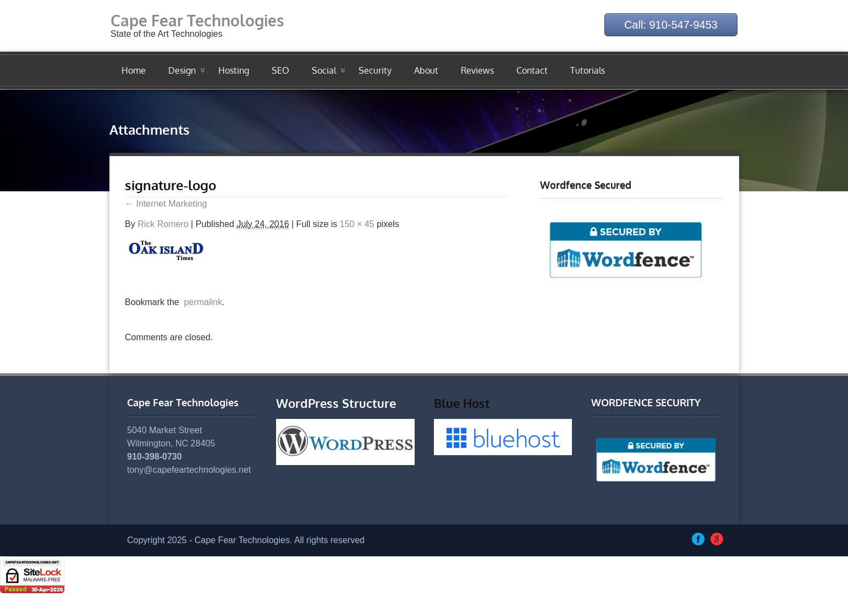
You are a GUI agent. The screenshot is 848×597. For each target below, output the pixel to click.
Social (324, 70)
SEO (280, 70)
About (426, 70)
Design (182, 70)
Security (375, 70)
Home (134, 70)
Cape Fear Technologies (197, 20)
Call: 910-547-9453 (671, 25)
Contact (532, 70)
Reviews (477, 70)
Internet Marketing (166, 203)
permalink (200, 302)
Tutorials (587, 70)
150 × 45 (357, 224)
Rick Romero (162, 224)
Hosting (233, 70)
